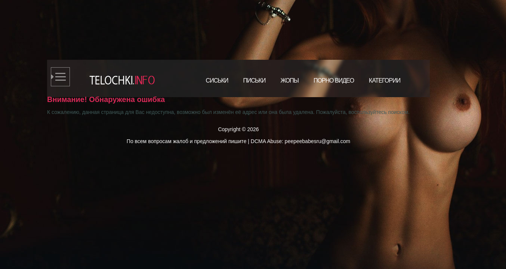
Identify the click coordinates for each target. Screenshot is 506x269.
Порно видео (334, 80)
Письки (254, 80)
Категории (384, 80)
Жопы (289, 80)
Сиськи (217, 80)
